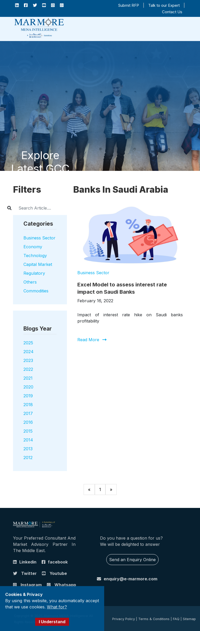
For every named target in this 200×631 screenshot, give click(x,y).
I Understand (52, 621)
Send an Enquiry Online (132, 559)
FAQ (176, 619)
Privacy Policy (123, 619)
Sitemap (189, 619)
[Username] (45, 208)
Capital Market (37, 264)
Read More (88, 339)
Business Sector (39, 237)
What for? (57, 606)
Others (30, 282)
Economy (32, 246)
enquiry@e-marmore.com (130, 578)
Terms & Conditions (154, 619)
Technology (35, 255)
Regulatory (34, 273)
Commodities (35, 290)
